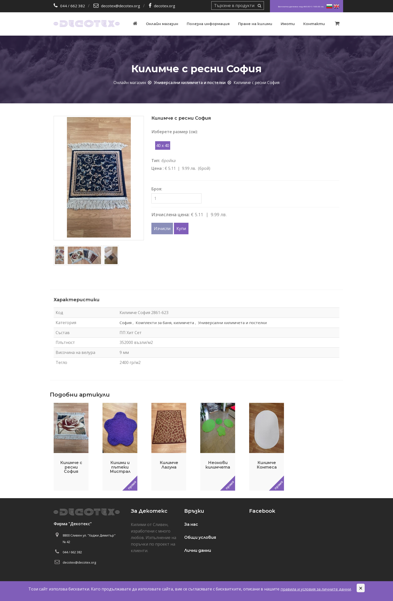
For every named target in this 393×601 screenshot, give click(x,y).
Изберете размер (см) (174, 131)
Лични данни (197, 550)
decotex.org (166, 6)
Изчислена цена (169, 214)
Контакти (314, 24)
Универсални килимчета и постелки (190, 82)
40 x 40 (162, 145)
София (124, 322)
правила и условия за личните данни (315, 589)
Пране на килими (255, 24)
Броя (156, 189)
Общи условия (200, 537)
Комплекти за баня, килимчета (164, 322)
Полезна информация (208, 24)
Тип (155, 160)
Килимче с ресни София (71, 467)
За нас (191, 524)
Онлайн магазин (162, 24)
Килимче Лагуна (169, 465)
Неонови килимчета (218, 465)
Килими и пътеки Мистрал (120, 467)
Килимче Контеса (267, 465)
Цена (157, 168)
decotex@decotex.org (121, 6)
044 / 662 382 (72, 6)
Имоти (288, 24)
